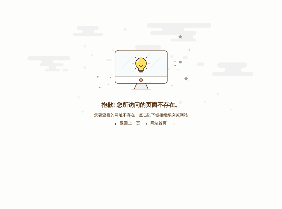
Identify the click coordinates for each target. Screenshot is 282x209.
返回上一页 (130, 123)
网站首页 (158, 123)
